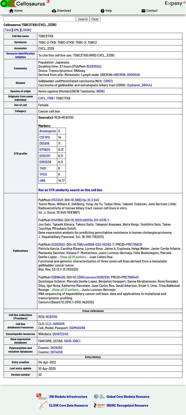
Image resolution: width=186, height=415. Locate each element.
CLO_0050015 (54, 323)
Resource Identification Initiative (20, 55)
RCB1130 (51, 316)
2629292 (56, 347)
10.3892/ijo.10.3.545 (85, 200)
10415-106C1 (72, 341)
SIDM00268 (77, 327)
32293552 (93, 66)
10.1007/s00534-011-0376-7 (90, 220)
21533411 (57, 200)
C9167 (108, 81)
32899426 (58, 277)
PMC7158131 (134, 244)
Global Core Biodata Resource (128, 396)
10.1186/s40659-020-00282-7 (93, 244)
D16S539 (45, 162)
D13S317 (44, 155)
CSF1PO (44, 137)
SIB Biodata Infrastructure (68, 396)
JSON (26, 30)
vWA (42, 180)
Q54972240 (60, 334)
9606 (99, 91)
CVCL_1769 (45, 98)
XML (16, 30)
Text (8, 30)
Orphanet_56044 (138, 85)
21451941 (57, 220)
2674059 (56, 352)
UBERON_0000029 (127, 74)
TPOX (43, 174)
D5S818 (44, 143)
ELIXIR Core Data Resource (68, 405)
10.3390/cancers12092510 (91, 277)
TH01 (42, 168)
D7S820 (44, 149)
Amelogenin (47, 131)
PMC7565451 (130, 277)
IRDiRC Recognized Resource (127, 405)
